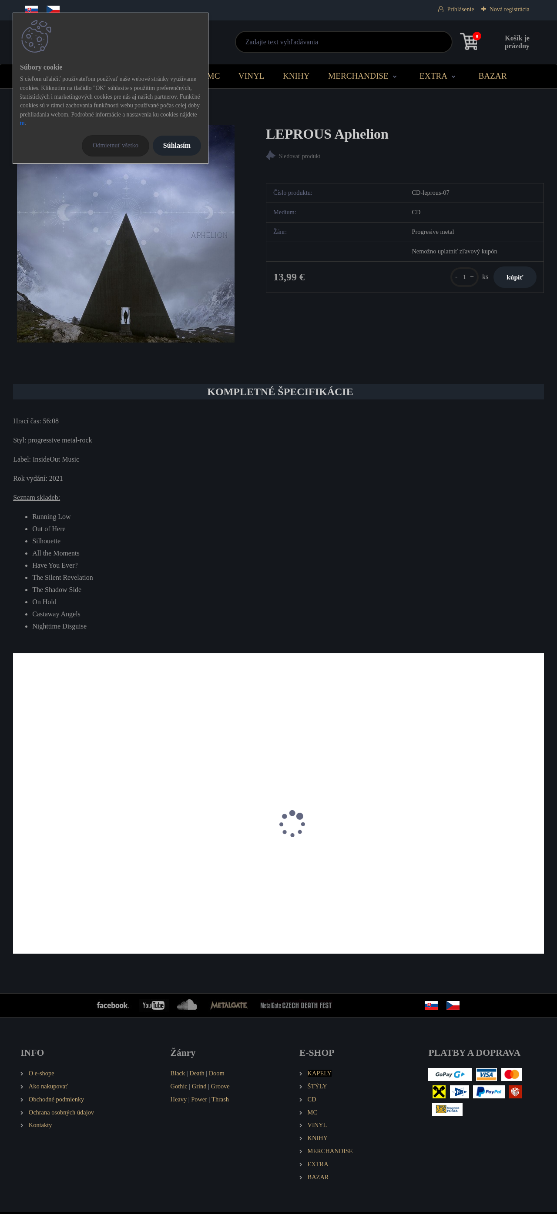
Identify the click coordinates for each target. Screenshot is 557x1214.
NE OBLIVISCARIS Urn (322, 876)
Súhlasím (177, 145)
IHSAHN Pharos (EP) (49, 876)
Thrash (220, 1101)
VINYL (251, 75)
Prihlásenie (460, 9)
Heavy (179, 1101)
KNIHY (296, 75)
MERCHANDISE (358, 75)
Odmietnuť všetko (115, 145)
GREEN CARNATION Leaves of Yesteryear (467, 881)
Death (196, 1075)
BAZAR (492, 75)
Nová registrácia (510, 9)
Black (178, 1075)
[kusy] (454, 280)
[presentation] (19, 837)
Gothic (179, 1087)
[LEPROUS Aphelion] (126, 234)
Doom (217, 1075)
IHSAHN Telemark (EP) (186, 876)
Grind (199, 1087)
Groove (220, 1087)
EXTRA (433, 75)
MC (213, 75)
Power (199, 1101)
